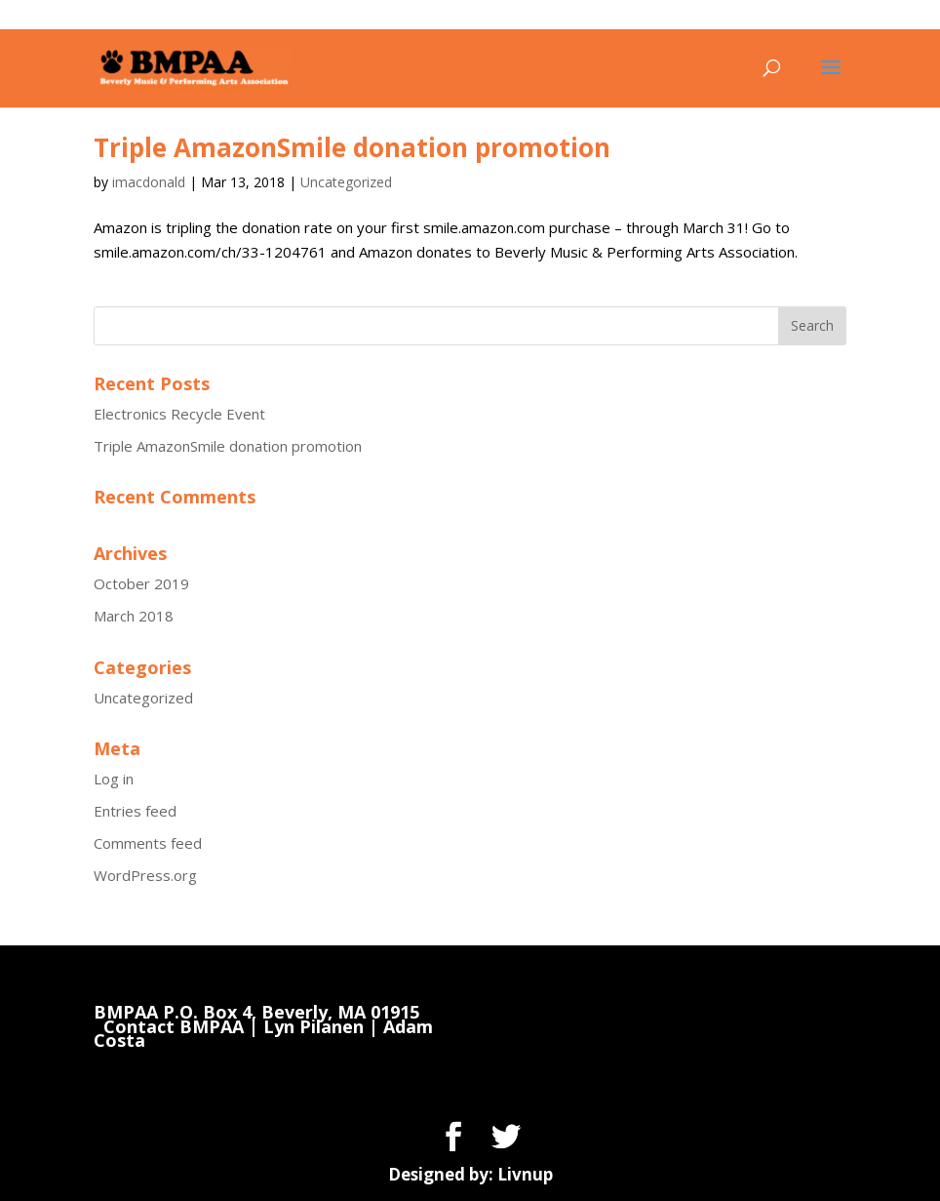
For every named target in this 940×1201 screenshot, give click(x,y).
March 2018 (134, 615)
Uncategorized (346, 182)
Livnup (525, 1174)
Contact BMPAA (173, 1026)
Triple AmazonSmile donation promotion (352, 147)
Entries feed (135, 811)
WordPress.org (145, 875)
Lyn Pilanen (313, 1026)
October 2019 (141, 583)
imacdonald (148, 182)
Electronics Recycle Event (179, 413)
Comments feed (148, 843)
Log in (114, 778)
